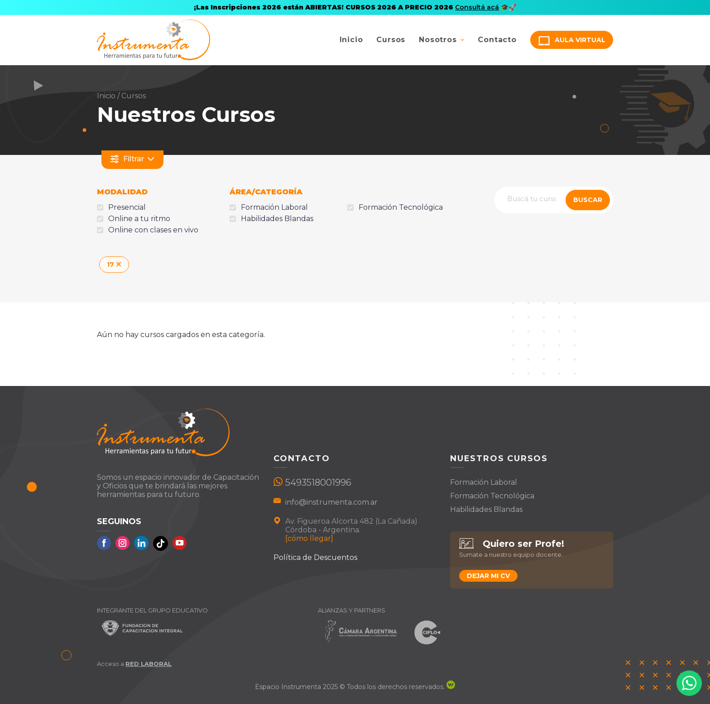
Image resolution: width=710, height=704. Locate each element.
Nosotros (437, 39)
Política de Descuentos (315, 557)
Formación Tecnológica (492, 496)
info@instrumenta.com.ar (331, 502)
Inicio (351, 39)
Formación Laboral (483, 482)
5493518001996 (318, 482)
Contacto (497, 39)
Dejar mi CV (488, 576)
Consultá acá (477, 7)
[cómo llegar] (309, 538)
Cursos (390, 39)
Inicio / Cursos (121, 96)
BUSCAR (587, 200)
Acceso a (134, 663)
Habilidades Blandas (486, 509)
